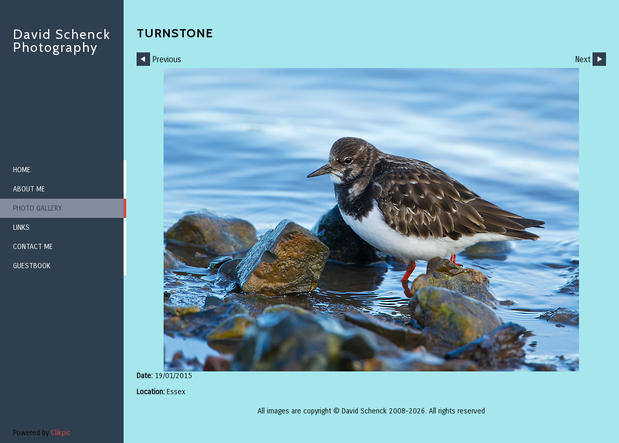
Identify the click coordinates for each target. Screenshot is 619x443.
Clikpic (61, 432)
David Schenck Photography (62, 40)
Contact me (33, 246)
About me (29, 189)
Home (22, 169)
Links (21, 227)
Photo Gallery (37, 208)
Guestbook (31, 265)
